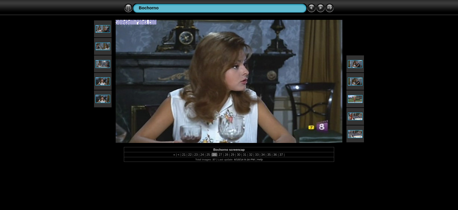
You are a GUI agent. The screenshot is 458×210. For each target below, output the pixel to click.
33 (256, 154)
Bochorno (149, 8)
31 (244, 154)
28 (226, 154)
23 (196, 154)
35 (269, 154)
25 (208, 154)
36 (275, 154)
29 (232, 154)
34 (263, 154)
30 (238, 154)
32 (251, 154)
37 (281, 154)
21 (183, 154)
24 (202, 154)
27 (220, 154)
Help (260, 159)
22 (189, 154)
